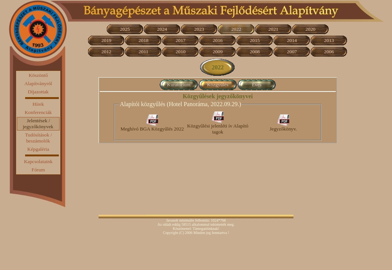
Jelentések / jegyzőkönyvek (38, 123)
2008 (255, 51)
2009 (218, 51)
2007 (292, 51)
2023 (199, 29)
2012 (107, 51)
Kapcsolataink (38, 161)
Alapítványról (38, 83)
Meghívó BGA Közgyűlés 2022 (152, 127)
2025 (125, 29)
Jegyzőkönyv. (283, 127)
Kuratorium (178, 84)
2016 (218, 40)
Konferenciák (38, 112)
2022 (236, 29)
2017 (181, 40)
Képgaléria (38, 149)
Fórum (38, 169)
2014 (292, 40)
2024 (162, 29)
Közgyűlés (217, 84)
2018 (144, 40)
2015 (255, 40)
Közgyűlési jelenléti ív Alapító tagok (217, 126)
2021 (273, 29)
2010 (181, 51)
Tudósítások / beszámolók (38, 138)
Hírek (38, 104)
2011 (143, 51)
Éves (257, 84)
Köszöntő (38, 75)
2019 (107, 40)
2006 (329, 51)
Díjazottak (38, 91)
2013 (329, 40)
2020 (310, 29)
